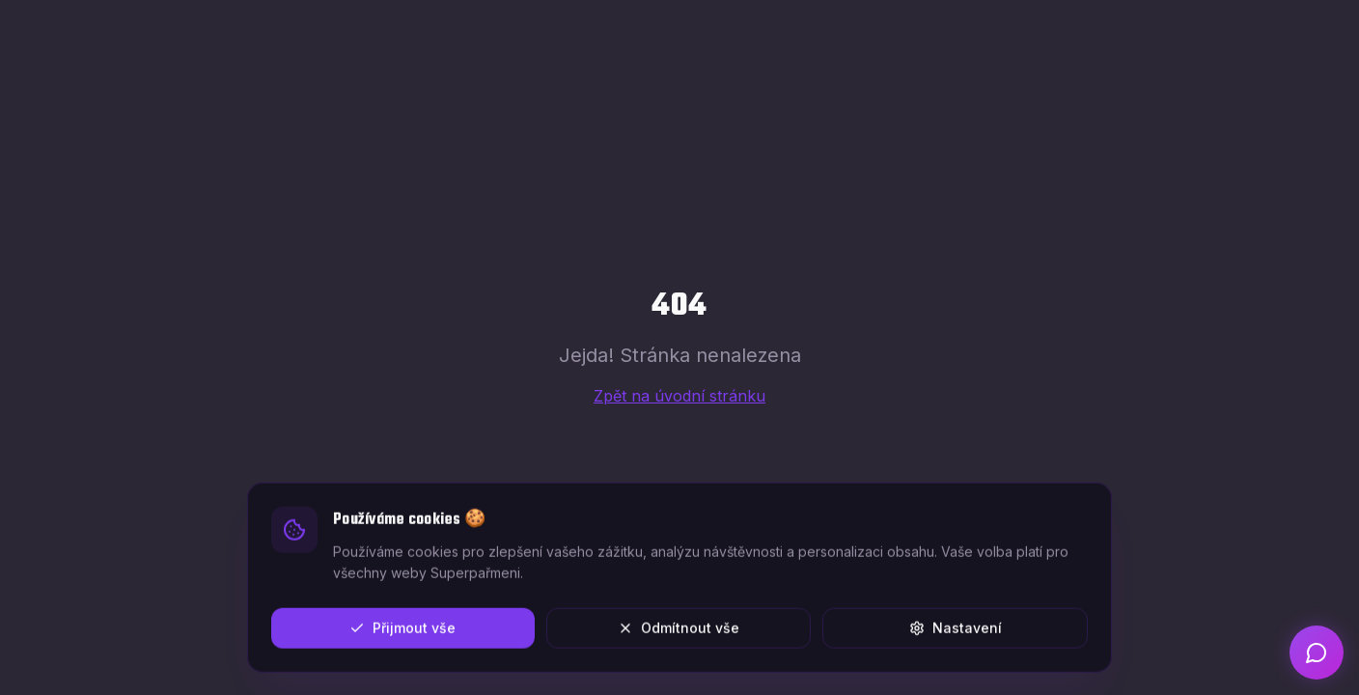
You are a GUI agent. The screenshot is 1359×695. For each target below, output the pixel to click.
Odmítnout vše (678, 632)
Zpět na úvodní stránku (679, 395)
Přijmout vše (402, 632)
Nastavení (955, 632)
